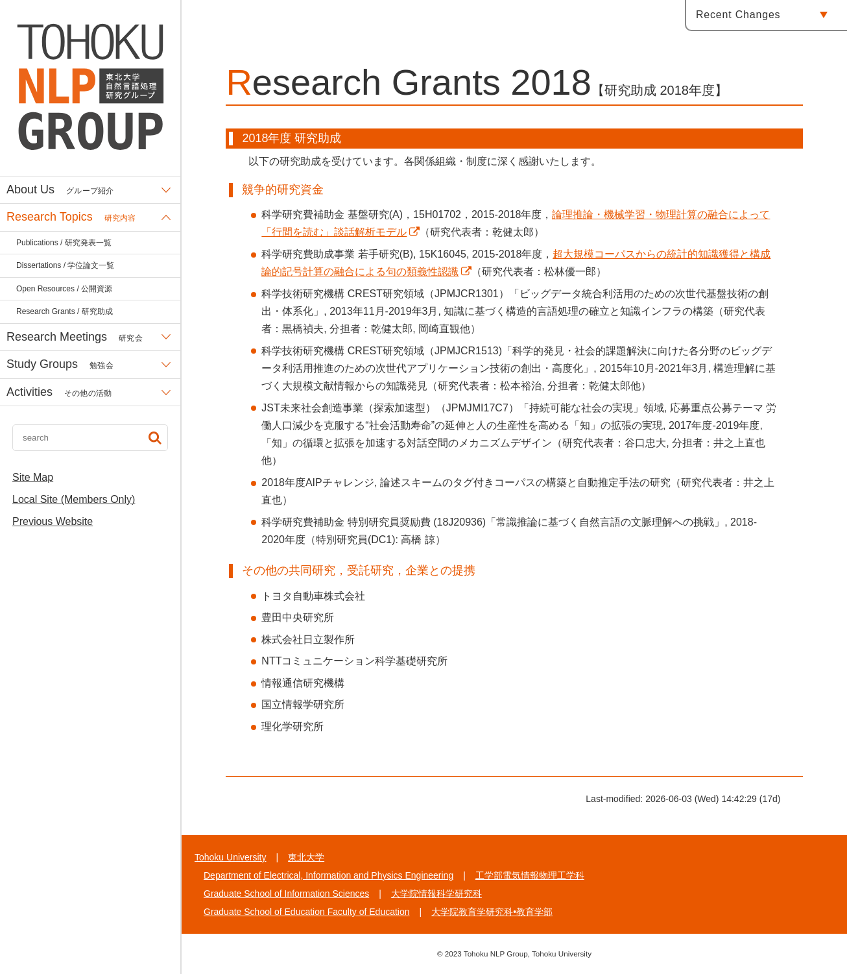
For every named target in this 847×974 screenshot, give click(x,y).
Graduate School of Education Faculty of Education (307, 912)
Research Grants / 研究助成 (64, 311)
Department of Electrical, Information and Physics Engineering (328, 875)
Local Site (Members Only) (73, 499)
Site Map (32, 477)
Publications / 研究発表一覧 (64, 242)
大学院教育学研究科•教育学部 (492, 912)
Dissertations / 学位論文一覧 (65, 265)
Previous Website (52, 521)
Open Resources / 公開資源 (64, 288)
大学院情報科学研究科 (436, 893)
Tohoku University (231, 857)
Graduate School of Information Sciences (286, 893)
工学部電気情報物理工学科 (529, 875)
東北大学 (306, 857)
